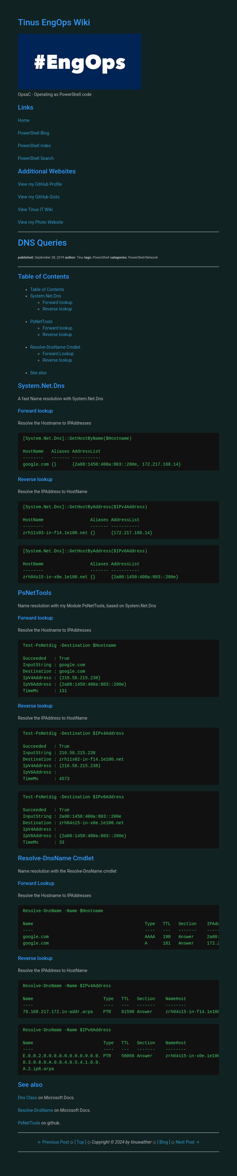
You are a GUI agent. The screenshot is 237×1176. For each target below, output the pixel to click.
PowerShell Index (34, 145)
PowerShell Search (36, 158)
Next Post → (187, 1142)
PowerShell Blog (33, 133)
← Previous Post (54, 1142)
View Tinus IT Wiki (35, 209)
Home (24, 120)
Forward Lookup (58, 353)
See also (38, 372)
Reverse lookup (57, 308)
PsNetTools (41, 321)
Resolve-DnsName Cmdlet (55, 347)
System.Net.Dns (45, 295)
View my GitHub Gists (39, 196)
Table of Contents (47, 289)
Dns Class (27, 1097)
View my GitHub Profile (40, 184)
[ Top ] (80, 1142)
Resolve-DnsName (35, 1110)
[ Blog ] (163, 1142)
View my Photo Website (40, 222)
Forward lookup (58, 302)
